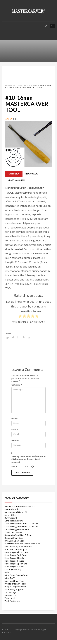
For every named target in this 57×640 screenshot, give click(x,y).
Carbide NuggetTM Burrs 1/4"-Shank (21, 523)
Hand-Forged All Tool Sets (16, 552)
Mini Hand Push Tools (14, 581)
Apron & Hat (10, 515)
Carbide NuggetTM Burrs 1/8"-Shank (21, 526)
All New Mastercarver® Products (20, 506)
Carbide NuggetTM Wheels (17, 529)
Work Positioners (12, 601)
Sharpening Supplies (14, 589)
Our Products (38, 88)
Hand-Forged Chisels (14, 558)
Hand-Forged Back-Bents (16, 555)
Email (14, 429)
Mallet (7, 572)
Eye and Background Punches (18, 546)
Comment (16, 384)
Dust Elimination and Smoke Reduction (22, 543)
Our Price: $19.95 (16, 180)
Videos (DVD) (10, 595)
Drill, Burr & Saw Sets (14, 540)
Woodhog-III (10, 598)
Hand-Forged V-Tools (14, 566)
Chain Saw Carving (13, 532)
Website (15, 440)
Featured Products (13, 509)
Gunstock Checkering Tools (17, 549)
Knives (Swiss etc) (13, 569)
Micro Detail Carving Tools (16, 575)
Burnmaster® (11, 517)
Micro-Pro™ (10, 578)
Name (14, 418)
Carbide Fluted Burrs (14, 520)
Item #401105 (32, 174)
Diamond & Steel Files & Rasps (19, 535)
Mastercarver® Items (22, 88)
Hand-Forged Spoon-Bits (16, 563)
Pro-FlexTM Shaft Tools (15, 583)
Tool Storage (10, 592)
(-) (26, 512)
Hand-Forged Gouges (14, 560)
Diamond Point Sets (14, 538)
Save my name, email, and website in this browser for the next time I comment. (28, 459)
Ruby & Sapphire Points (15, 586)
